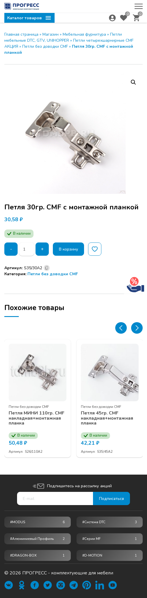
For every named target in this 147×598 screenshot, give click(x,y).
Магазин (50, 34)
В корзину (68, 249)
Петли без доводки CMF (45, 46)
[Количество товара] (26, 249)
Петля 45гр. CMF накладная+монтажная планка (107, 418)
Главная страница (21, 34)
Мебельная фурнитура (84, 34)
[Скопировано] (47, 268)
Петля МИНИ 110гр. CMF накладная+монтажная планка (36, 418)
